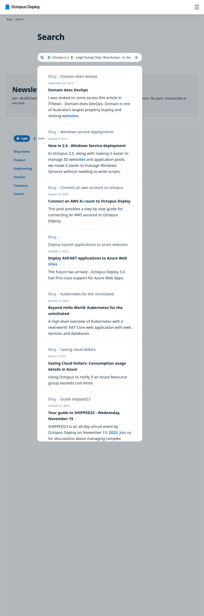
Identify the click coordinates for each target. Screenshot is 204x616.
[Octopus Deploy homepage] (22, 7)
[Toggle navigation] (197, 7)
